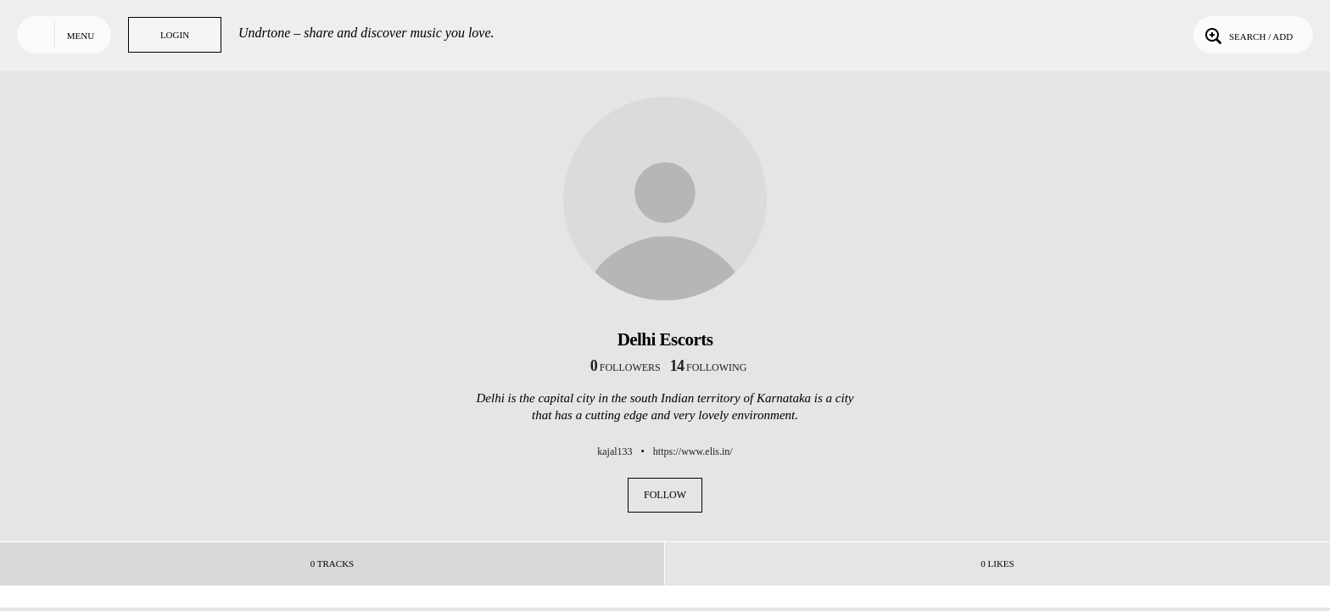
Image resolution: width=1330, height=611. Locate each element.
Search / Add (1247, 35)
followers (625, 367)
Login (174, 35)
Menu (80, 36)
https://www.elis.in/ (693, 451)
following (708, 367)
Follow (665, 495)
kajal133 (614, 451)
